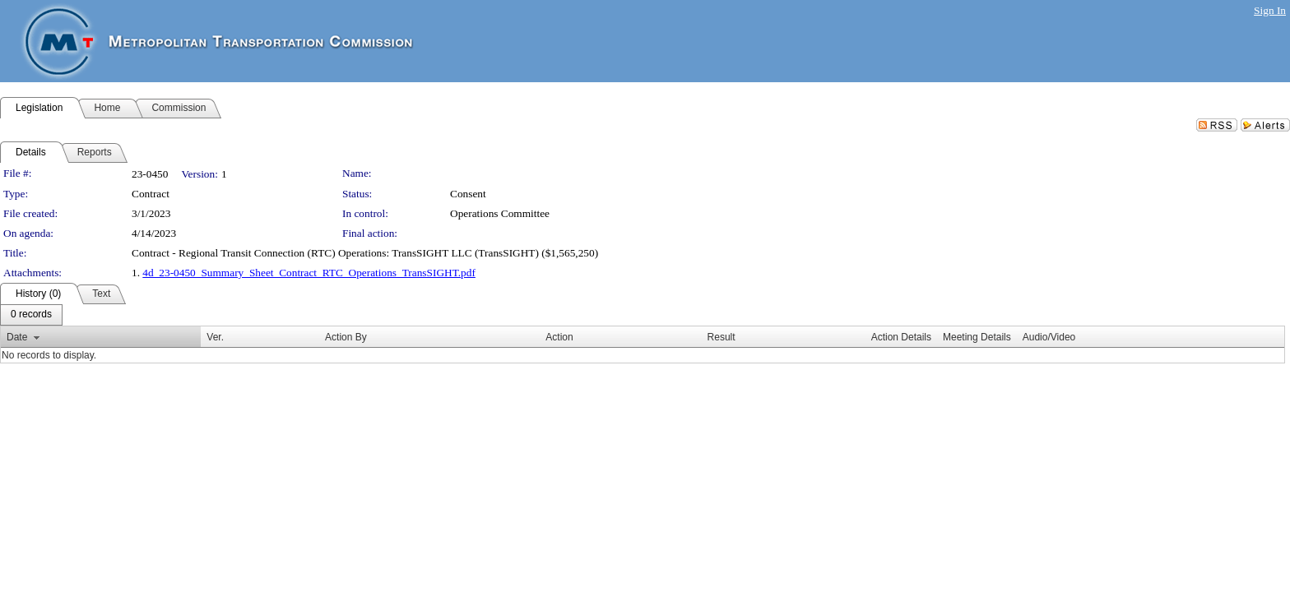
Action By (346, 337)
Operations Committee (500, 213)
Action (559, 337)
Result (721, 337)
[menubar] (31, 315)
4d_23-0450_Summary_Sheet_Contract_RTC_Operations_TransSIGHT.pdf (309, 272)
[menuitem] (31, 315)
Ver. (215, 337)
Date (17, 337)
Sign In (1270, 10)
